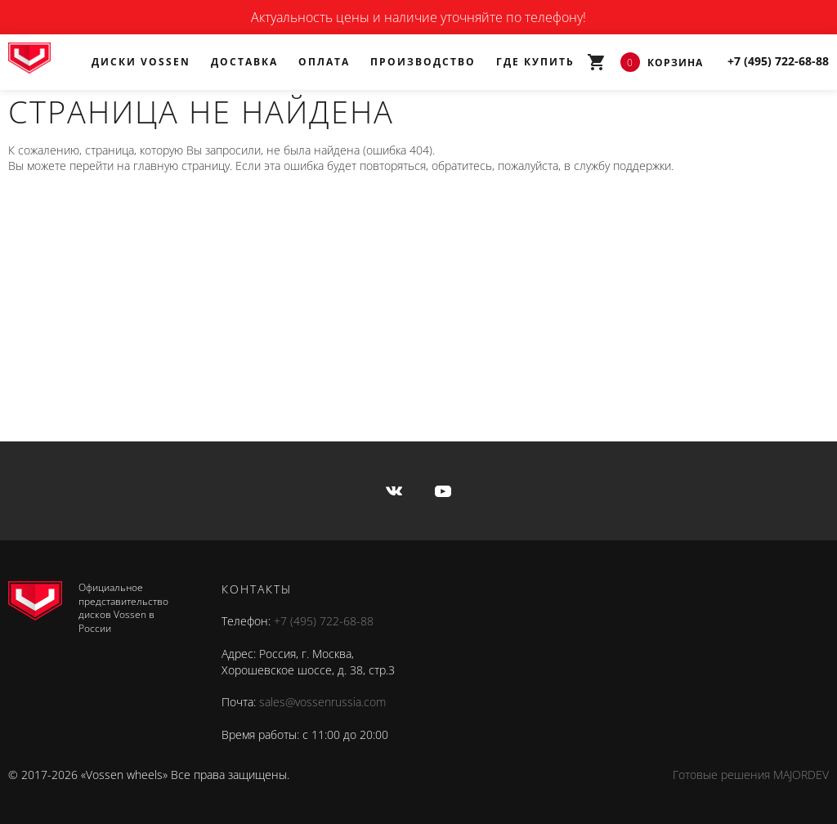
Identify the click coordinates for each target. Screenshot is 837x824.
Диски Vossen (141, 62)
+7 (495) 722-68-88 (324, 621)
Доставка (244, 62)
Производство (423, 62)
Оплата (324, 62)
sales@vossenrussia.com (322, 702)
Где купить (535, 62)
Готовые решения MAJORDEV (751, 774)
